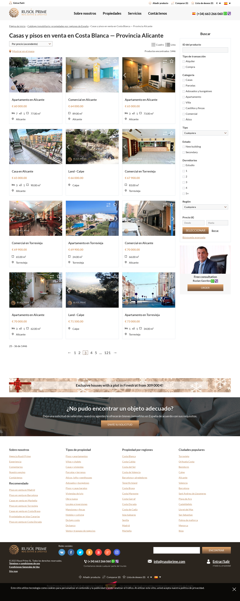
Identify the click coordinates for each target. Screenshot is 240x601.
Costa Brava (128, 488)
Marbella (127, 530)
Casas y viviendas (75, 466)
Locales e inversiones (76, 504)
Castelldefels (185, 504)
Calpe (182, 472)
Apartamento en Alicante (28, 99)
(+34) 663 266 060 (210, 14)
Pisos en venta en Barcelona (23, 495)
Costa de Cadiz (130, 509)
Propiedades (112, 13)
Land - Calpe (76, 171)
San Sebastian (186, 514)
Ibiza (181, 530)
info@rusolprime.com (169, 561)
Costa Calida (128, 461)
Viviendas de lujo (74, 493)
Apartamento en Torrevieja (85, 243)
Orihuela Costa (186, 461)
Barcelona (184, 488)
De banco (71, 525)
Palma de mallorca (188, 520)
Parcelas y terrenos (76, 472)
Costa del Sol (129, 466)
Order (205, 287)
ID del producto (191, 44)
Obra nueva (72, 498)
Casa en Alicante (22, 171)
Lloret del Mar (186, 509)
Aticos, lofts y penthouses (79, 477)
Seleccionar (195, 230)
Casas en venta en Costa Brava (24, 511)
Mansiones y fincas (75, 509)
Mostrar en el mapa (23, 51)
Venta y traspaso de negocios (80, 530)
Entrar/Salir (221, 561)
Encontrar (216, 550)
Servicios (135, 13)
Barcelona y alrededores (134, 477)
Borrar (215, 230)
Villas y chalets (73, 461)
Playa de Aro (185, 498)
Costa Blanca (129, 456)
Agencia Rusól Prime (20, 456)
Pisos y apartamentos (77, 456)
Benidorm (184, 466)
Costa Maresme (130, 493)
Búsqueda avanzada (193, 237)
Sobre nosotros (85, 13)
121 (107, 353)
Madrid (126, 525)
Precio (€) (188, 217)
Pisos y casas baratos (76, 488)
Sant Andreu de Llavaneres (192, 493)
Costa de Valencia (131, 472)
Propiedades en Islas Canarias (24, 516)
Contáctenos (157, 13)
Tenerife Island (129, 482)
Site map (13, 571)
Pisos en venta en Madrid (22, 489)
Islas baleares (129, 514)
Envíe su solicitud (120, 424)
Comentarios (16, 466)
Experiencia (15, 461)
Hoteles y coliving (75, 514)
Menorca (183, 525)
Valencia (183, 482)
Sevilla (125, 520)
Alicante (183, 477)
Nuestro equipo (17, 472)
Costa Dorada (129, 504)
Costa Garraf (129, 498)
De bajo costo (73, 520)
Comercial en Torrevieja (140, 171)
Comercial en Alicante (82, 99)
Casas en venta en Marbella (23, 500)
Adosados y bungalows (77, 482)
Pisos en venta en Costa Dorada (25, 521)
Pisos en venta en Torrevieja (23, 505)
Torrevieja (184, 456)
